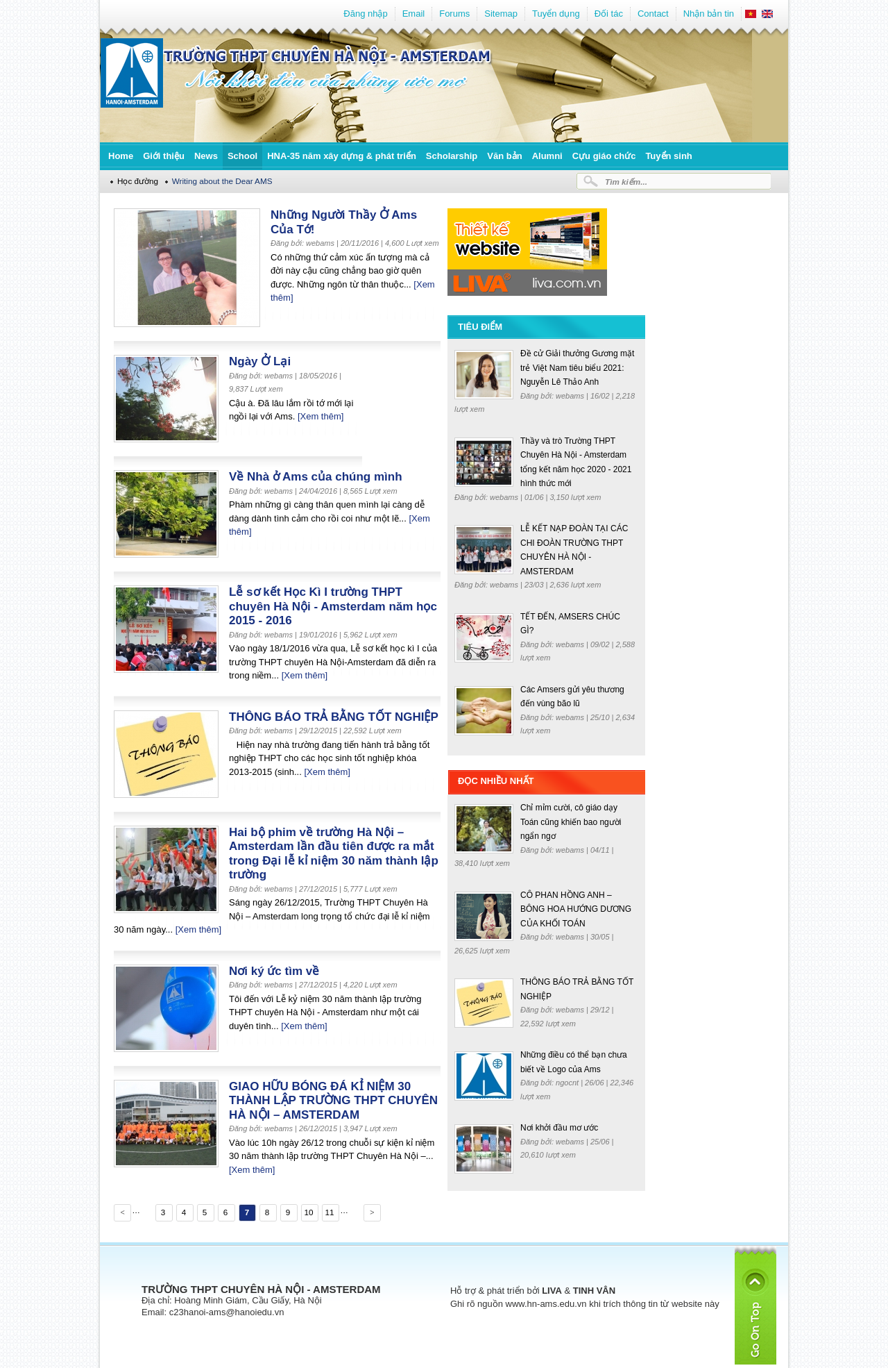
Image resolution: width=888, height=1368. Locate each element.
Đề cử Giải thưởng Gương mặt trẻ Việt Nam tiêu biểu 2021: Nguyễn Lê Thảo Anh (577, 368)
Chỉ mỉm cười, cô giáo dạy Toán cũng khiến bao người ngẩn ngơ (570, 822)
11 (329, 1212)
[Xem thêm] (320, 416)
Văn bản (504, 156)
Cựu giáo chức (604, 156)
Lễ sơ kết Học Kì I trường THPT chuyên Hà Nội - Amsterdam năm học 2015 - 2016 (333, 606)
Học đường (137, 180)
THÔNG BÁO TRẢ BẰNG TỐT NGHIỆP (333, 717)
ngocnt (568, 1082)
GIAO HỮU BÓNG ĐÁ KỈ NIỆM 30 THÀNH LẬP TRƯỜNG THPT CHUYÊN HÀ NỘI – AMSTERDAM (333, 1100)
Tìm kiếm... (626, 181)
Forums (454, 13)
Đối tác (609, 13)
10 (308, 1212)
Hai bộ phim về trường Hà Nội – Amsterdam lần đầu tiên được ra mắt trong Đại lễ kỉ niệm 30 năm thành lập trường (333, 854)
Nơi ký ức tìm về (274, 971)
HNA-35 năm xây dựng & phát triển (341, 156)
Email (413, 13)
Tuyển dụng (556, 13)
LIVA (552, 1290)
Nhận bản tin (708, 13)
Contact (653, 13)
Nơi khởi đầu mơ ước (559, 1128)
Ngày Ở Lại (260, 361)
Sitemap (501, 13)
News (206, 156)
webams (571, 396)
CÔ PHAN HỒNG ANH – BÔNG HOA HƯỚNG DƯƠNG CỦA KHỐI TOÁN (575, 909)
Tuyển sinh (668, 156)
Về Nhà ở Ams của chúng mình (315, 476)
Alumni (547, 156)
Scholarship (451, 156)
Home (120, 156)
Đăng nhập (365, 13)
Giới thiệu (164, 156)
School (242, 156)
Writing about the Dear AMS (222, 180)
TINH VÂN (594, 1290)
